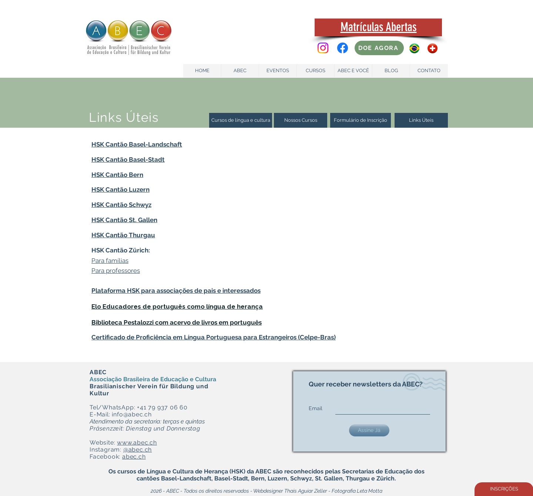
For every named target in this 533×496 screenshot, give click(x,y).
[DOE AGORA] (379, 48)
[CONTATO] (429, 70)
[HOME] (202, 70)
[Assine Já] (369, 430)
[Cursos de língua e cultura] (240, 120)
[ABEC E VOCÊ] (353, 70)
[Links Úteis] (421, 120)
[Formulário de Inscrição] (360, 120)
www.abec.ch (137, 442)
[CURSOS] (315, 70)
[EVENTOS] (278, 70)
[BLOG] (391, 70)
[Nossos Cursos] (300, 120)
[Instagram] (323, 48)
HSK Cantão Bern (117, 174)
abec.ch (134, 456)
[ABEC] (240, 70)
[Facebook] (342, 48)
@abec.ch (137, 449)
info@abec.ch (132, 414)
